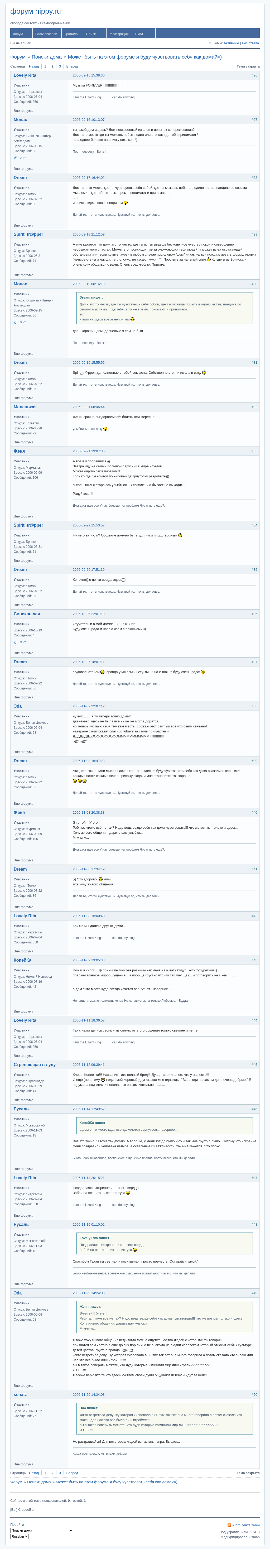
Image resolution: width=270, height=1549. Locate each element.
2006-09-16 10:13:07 (89, 120)
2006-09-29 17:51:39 (89, 570)
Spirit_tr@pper (28, 234)
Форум (17, 34)
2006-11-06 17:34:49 (89, 869)
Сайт (22, 158)
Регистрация (119, 34)
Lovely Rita (25, 75)
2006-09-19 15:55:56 (89, 363)
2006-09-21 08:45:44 (89, 407)
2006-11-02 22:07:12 (89, 706)
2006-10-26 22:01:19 (89, 614)
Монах (20, 119)
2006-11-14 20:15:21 (89, 1178)
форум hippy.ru (35, 11)
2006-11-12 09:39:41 (89, 1065)
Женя (19, 451)
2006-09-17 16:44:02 (89, 178)
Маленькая (25, 407)
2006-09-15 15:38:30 (89, 75)
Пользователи (46, 34)
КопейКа (22, 960)
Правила (71, 34)
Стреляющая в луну (35, 1064)
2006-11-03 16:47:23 (89, 761)
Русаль (21, 1109)
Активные (231, 43)
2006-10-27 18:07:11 (89, 662)
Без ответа (250, 43)
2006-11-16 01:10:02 (89, 1224)
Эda (18, 706)
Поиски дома (47, 57)
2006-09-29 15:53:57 (89, 525)
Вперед (72, 66)
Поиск (91, 34)
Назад (34, 66)
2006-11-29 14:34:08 (89, 1395)
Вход (139, 34)
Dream (20, 177)
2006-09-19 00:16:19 (89, 284)
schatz (20, 1394)
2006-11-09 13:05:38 (89, 960)
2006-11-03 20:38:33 (89, 812)
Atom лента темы (246, 1525)
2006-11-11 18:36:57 (89, 1020)
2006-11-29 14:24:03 (89, 1293)
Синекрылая (27, 614)
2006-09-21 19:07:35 (89, 451)
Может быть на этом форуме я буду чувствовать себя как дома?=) (145, 57)
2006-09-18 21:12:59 (89, 234)
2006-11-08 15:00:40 (89, 916)
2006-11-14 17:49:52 (89, 1109)
